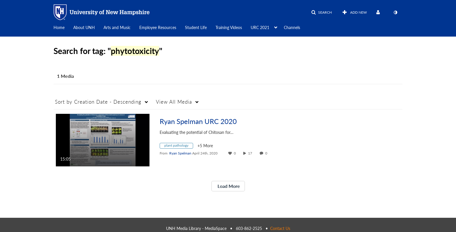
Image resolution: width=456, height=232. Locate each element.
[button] (321, 12)
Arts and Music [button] (117, 27)
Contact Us (280, 228)
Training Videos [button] (228, 27)
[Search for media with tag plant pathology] (178, 146)
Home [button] (59, 27)
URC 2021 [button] (260, 27)
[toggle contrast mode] (395, 12)
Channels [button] (292, 27)
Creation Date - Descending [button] (98, 102)
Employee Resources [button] (157, 27)
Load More (228, 186)
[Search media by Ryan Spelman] (180, 153)
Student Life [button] (196, 27)
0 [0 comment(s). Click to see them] (267, 153)
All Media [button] (174, 102)
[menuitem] (63, 27)
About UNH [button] (84, 27)
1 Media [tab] (65, 76)
